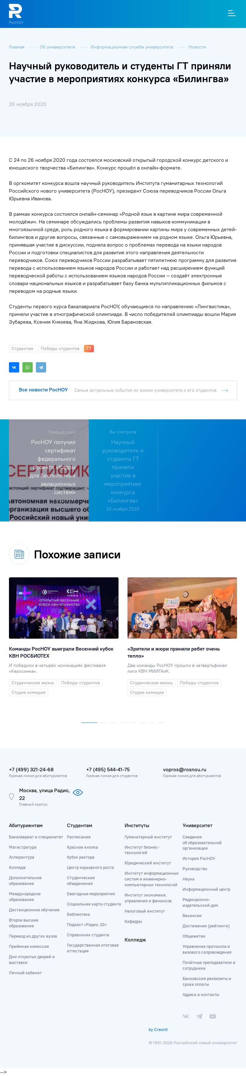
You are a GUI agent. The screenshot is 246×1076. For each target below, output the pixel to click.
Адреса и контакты (201, 994)
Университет (197, 825)
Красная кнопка (82, 847)
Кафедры (133, 921)
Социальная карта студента (94, 903)
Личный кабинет (25, 972)
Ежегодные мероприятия (91, 893)
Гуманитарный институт (148, 836)
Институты (137, 825)
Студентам (79, 825)
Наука (188, 878)
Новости (197, 47)
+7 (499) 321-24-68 (31, 769)
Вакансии (192, 915)
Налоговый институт (145, 911)
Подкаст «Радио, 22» (87, 924)
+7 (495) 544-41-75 (108, 769)
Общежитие (194, 936)
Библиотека (78, 914)
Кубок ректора (80, 857)
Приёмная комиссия (29, 946)
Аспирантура (21, 857)
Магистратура (23, 847)
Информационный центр (206, 889)
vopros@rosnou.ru (184, 769)
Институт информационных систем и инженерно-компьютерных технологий (152, 878)
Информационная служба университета (133, 47)
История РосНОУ (199, 858)
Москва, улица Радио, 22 (44, 794)
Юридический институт (148, 862)
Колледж (17, 867)
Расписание (79, 836)
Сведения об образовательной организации (202, 842)
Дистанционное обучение (34, 909)
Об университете (58, 47)
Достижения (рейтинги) (206, 925)
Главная (17, 47)
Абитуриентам (26, 825)
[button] (89, 721)
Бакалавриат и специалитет (36, 836)
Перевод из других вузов (33, 936)
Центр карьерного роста (90, 867)
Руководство (195, 868)
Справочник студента (88, 934)
